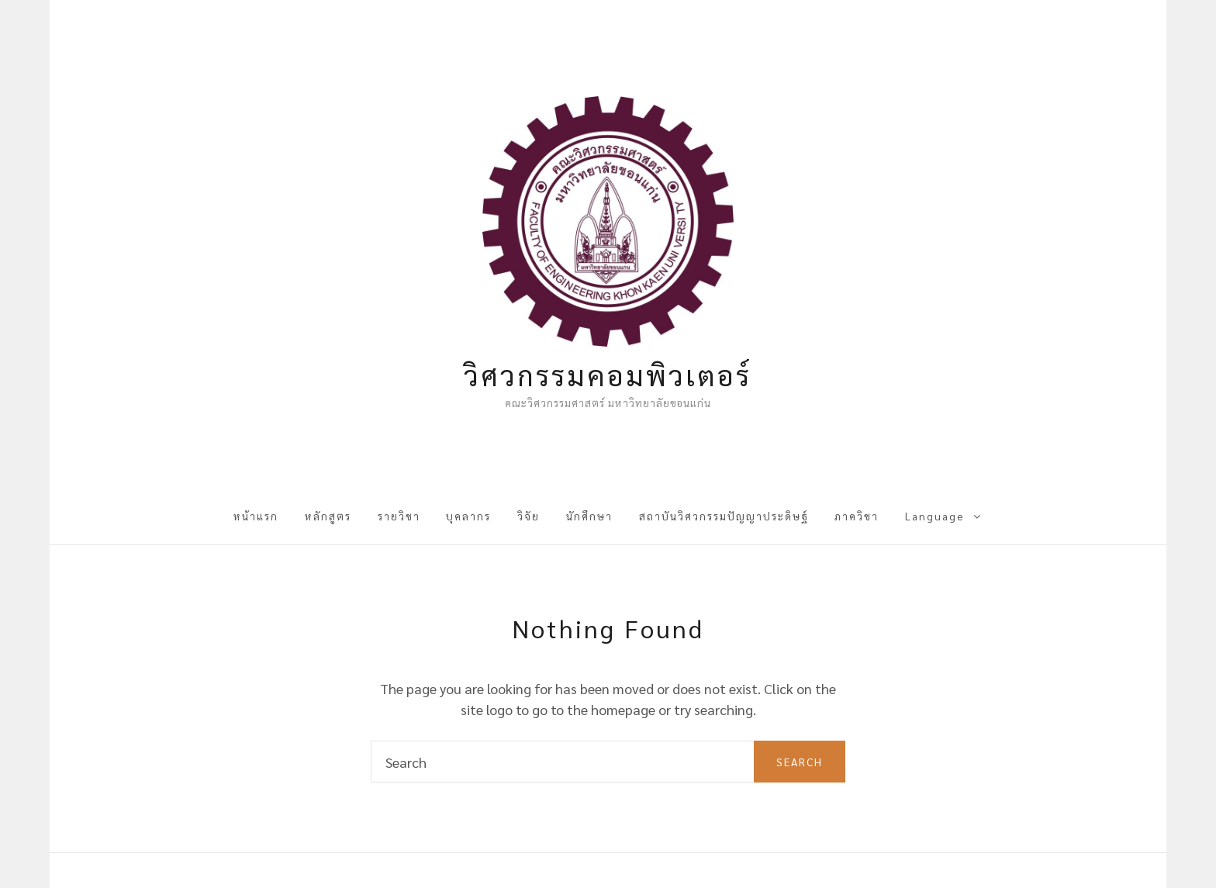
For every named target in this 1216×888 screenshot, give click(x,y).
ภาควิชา (856, 516)
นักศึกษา (589, 516)
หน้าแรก (255, 516)
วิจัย (528, 516)
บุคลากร (468, 516)
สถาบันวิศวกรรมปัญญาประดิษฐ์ (724, 516)
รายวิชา (399, 516)
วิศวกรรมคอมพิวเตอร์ (607, 374)
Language (934, 516)
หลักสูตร (328, 516)
